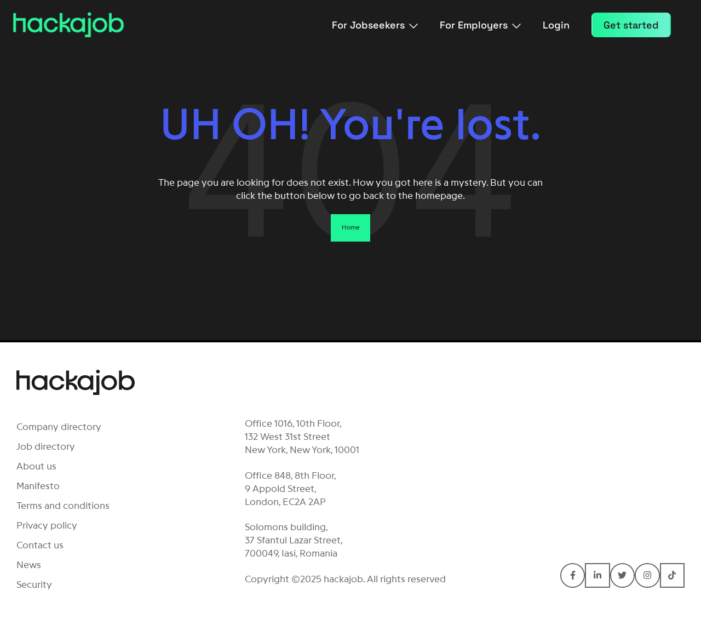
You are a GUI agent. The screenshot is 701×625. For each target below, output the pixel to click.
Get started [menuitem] (631, 25)
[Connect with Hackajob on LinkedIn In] (597, 575)
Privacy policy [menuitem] (46, 525)
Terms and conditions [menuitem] (63, 506)
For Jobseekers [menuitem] (375, 25)
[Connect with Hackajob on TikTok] (672, 575)
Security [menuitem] (34, 584)
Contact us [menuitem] (40, 545)
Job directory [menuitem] (45, 446)
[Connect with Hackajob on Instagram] (647, 575)
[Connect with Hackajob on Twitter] (622, 575)
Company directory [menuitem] (58, 427)
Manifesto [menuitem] (38, 486)
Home (350, 227)
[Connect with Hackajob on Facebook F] (572, 575)
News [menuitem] (28, 565)
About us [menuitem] (36, 466)
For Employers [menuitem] (480, 25)
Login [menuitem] (556, 25)
